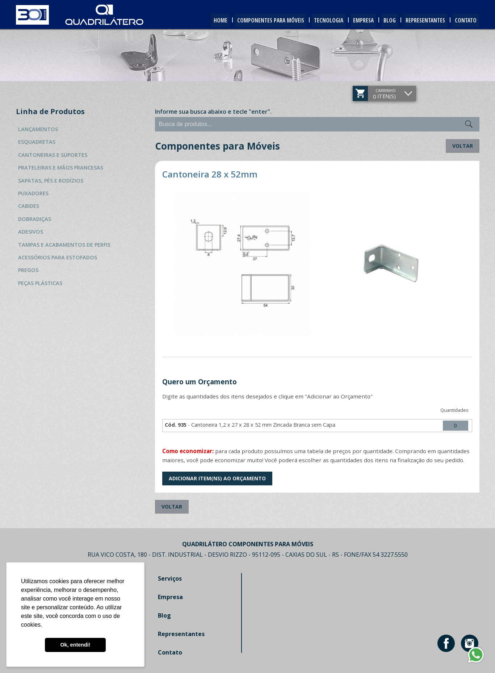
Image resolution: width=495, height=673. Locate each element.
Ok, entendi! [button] (75, 645)
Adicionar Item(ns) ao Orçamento (217, 478)
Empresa (354, 21)
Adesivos (30, 231)
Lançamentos (38, 129)
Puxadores (33, 193)
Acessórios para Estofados (57, 257)
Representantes (421, 21)
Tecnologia (316, 21)
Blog (383, 21)
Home (200, 21)
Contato (464, 21)
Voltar (462, 145)
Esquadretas (36, 141)
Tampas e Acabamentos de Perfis (64, 244)
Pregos (28, 270)
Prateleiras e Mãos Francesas (60, 167)
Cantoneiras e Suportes (52, 154)
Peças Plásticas (40, 283)
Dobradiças (34, 219)
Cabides (28, 205)
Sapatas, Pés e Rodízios (50, 180)
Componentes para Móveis (254, 21)
